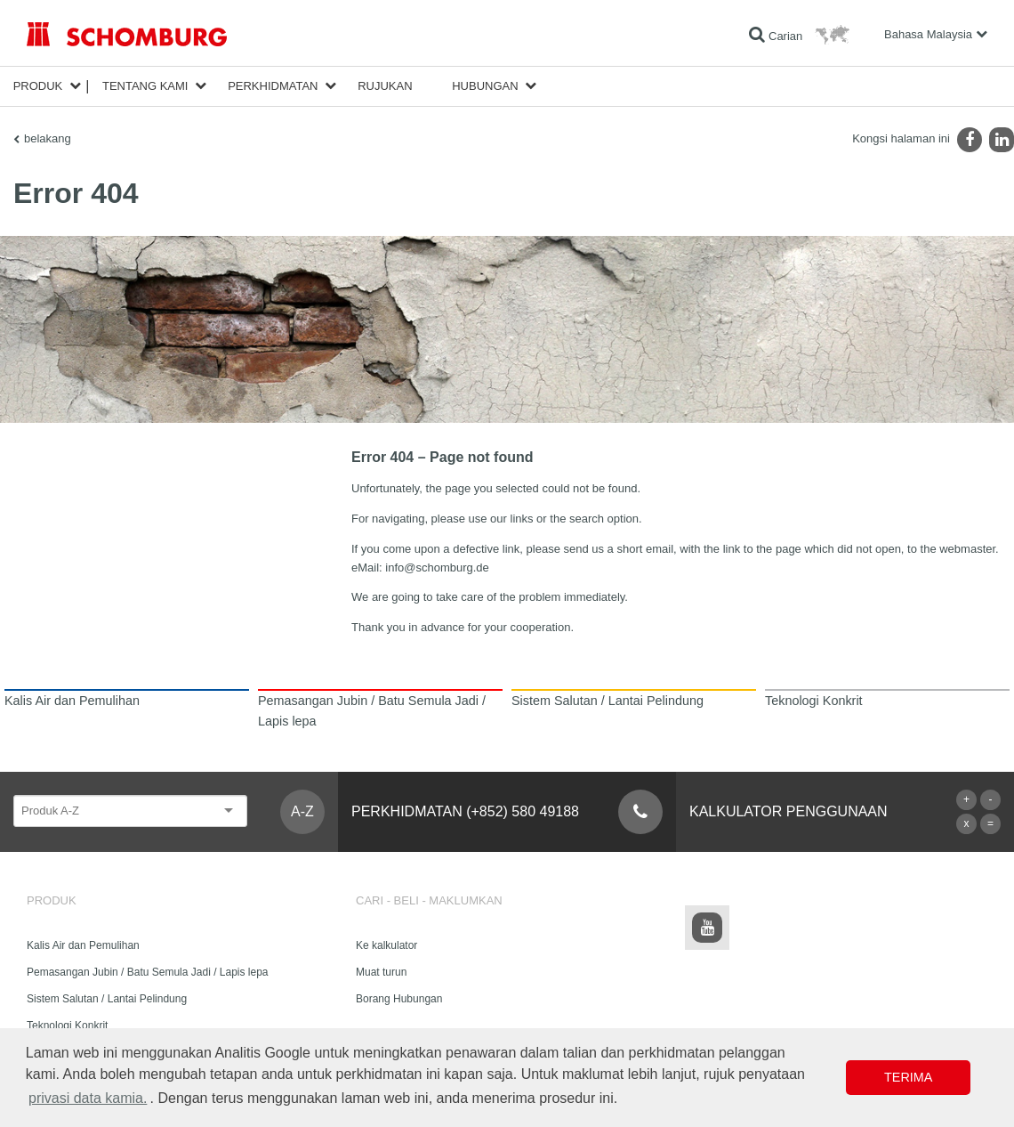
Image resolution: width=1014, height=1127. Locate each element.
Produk (38, 86)
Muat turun (381, 972)
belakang (47, 138)
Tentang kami (145, 86)
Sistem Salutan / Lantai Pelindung (107, 999)
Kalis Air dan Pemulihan (83, 945)
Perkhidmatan (273, 86)
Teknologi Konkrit (67, 1025)
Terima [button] (908, 1077)
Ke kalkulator (386, 945)
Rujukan (385, 86)
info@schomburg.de (437, 567)
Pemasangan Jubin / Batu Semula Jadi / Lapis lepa (148, 972)
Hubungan (485, 86)
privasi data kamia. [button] (87, 1098)
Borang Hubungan (399, 999)
